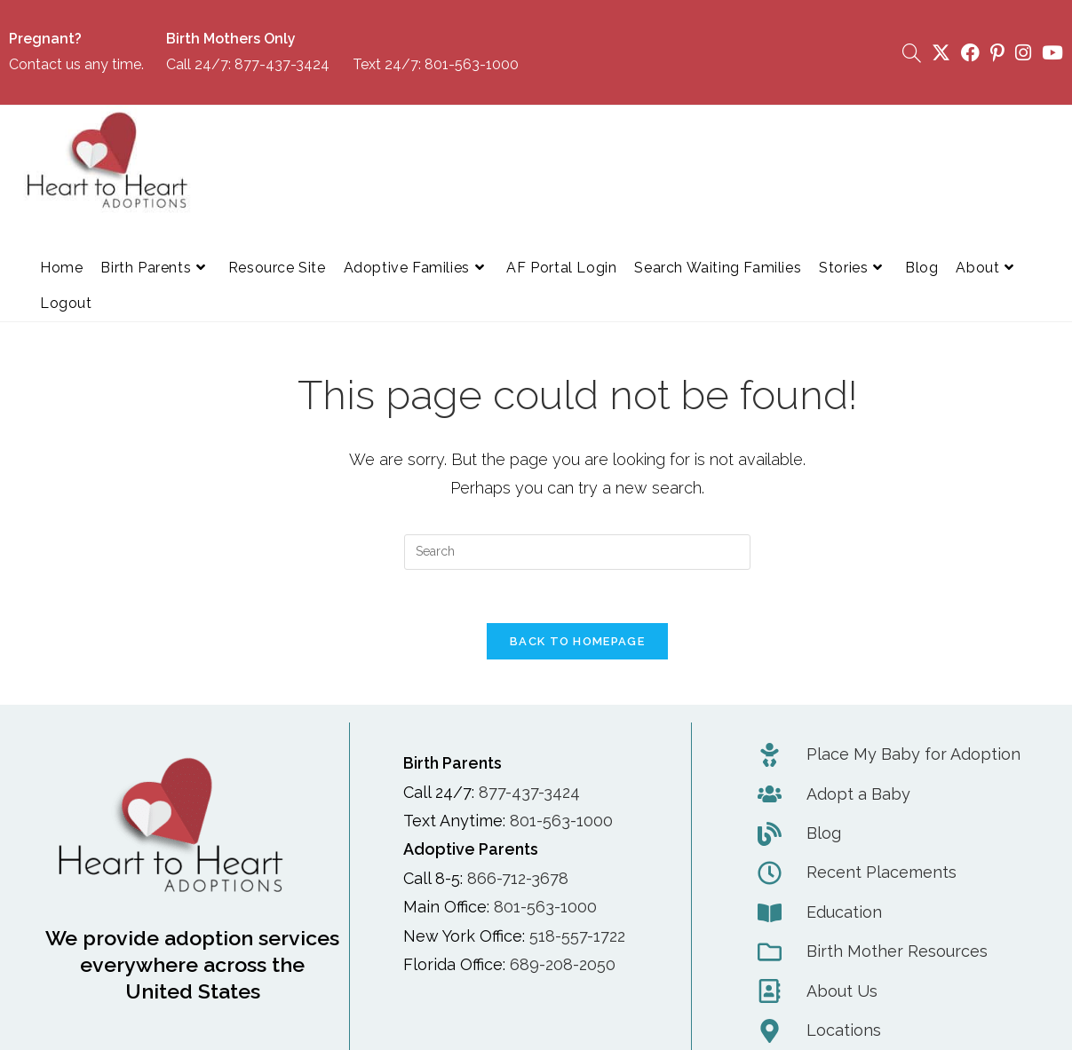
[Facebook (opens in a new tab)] (970, 52)
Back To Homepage (577, 642)
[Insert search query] (577, 552)
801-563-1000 (472, 64)
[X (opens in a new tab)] (941, 52)
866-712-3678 (517, 878)
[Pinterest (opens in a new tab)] (997, 52)
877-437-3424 (282, 64)
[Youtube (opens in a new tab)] (1049, 52)
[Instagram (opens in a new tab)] (1023, 52)
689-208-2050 (562, 965)
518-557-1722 (577, 936)
